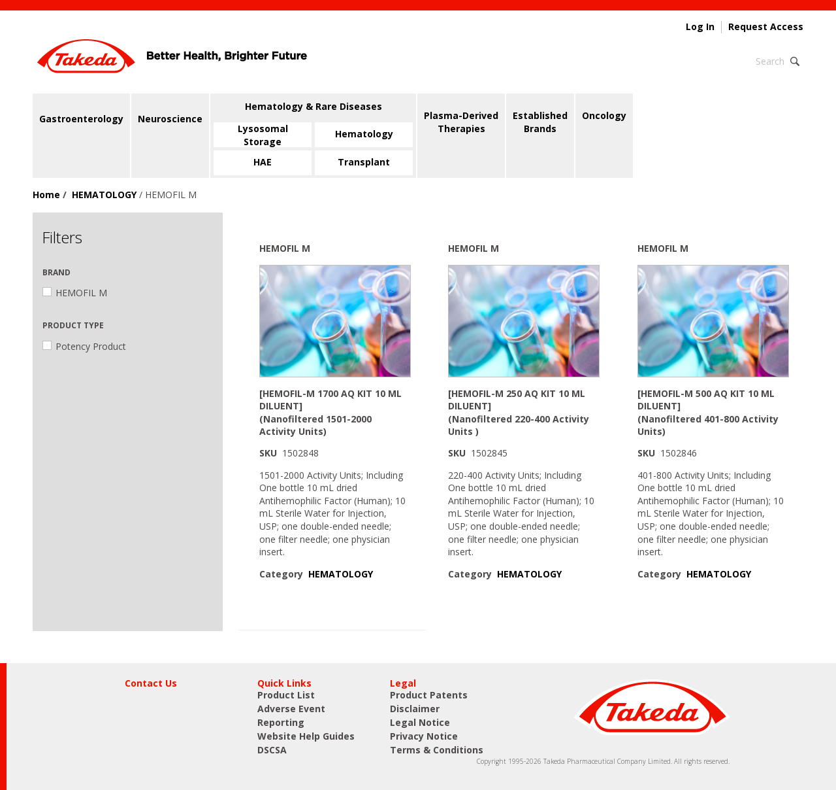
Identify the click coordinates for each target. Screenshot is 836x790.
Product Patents (429, 695)
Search (770, 61)
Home (46, 194)
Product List (286, 695)
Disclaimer (415, 708)
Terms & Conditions (436, 750)
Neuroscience (170, 118)
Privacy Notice (424, 736)
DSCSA (272, 750)
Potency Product (84, 346)
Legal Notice (420, 722)
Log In (700, 27)
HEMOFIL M (74, 292)
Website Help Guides (306, 736)
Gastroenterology (81, 118)
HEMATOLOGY (104, 194)
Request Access (765, 27)
